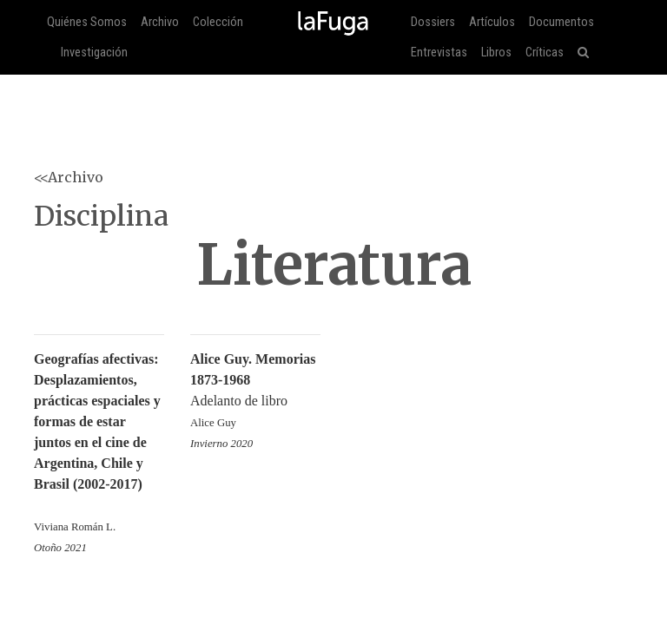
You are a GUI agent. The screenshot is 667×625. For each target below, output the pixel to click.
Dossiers (433, 22)
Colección (218, 22)
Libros (496, 52)
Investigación (94, 52)
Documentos (561, 22)
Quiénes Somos (87, 22)
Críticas (544, 52)
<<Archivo (68, 177)
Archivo (160, 22)
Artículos (492, 22)
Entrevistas (439, 52)
